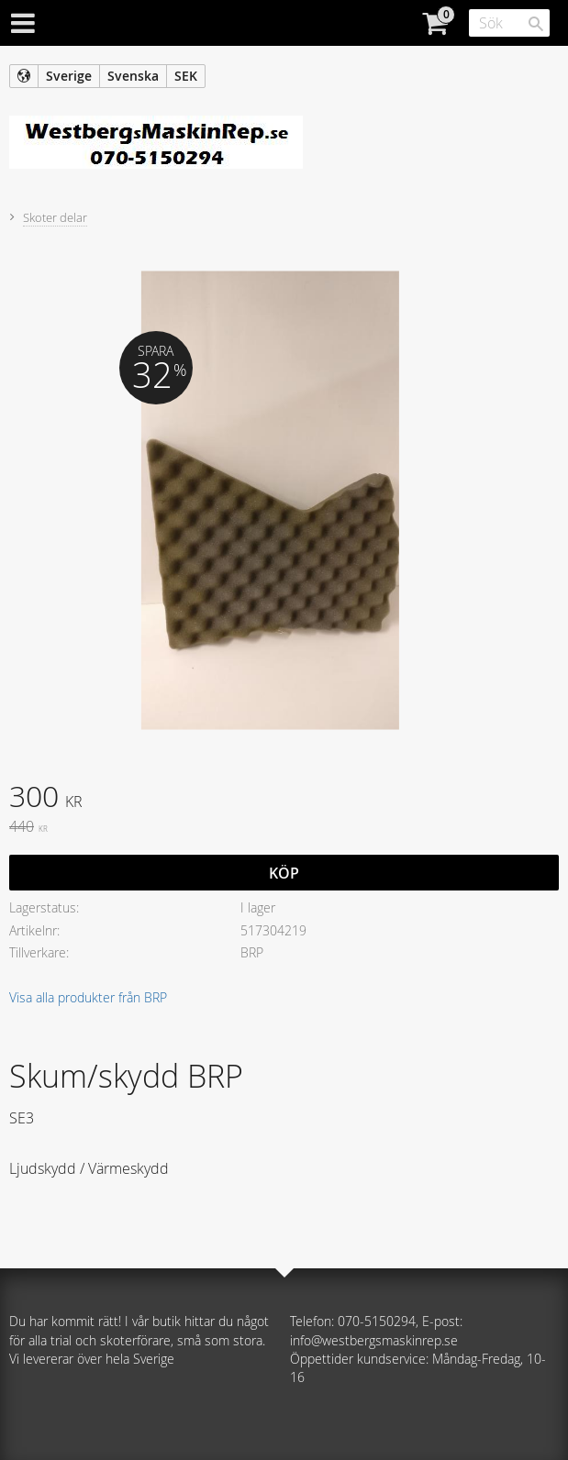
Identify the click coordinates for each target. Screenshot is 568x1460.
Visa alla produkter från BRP (88, 997)
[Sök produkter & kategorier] (509, 23)
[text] (284, 799)
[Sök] (536, 24)
